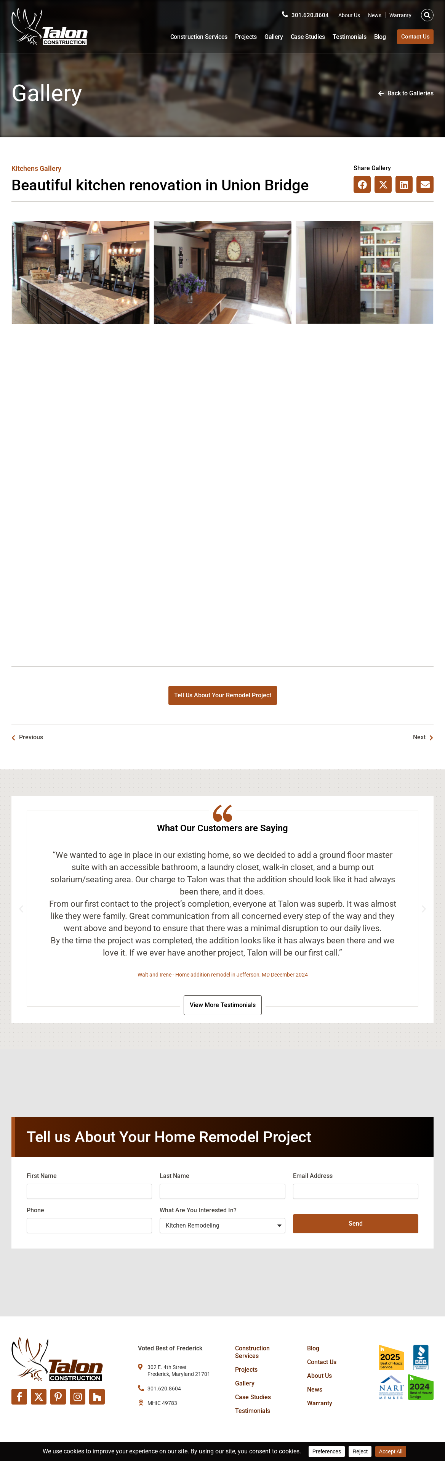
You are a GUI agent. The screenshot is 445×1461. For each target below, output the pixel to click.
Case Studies (303, 36)
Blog (375, 36)
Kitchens (24, 168)
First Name (42, 1177)
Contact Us (321, 1362)
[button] (427, 15)
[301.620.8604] (285, 14)
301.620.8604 (310, 15)
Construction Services (194, 36)
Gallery (269, 36)
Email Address (313, 1177)
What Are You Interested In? (198, 1211)
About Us (349, 15)
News (374, 15)
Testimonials (345, 36)
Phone (35, 1211)
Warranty (400, 15)
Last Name (174, 1177)
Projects (242, 36)
